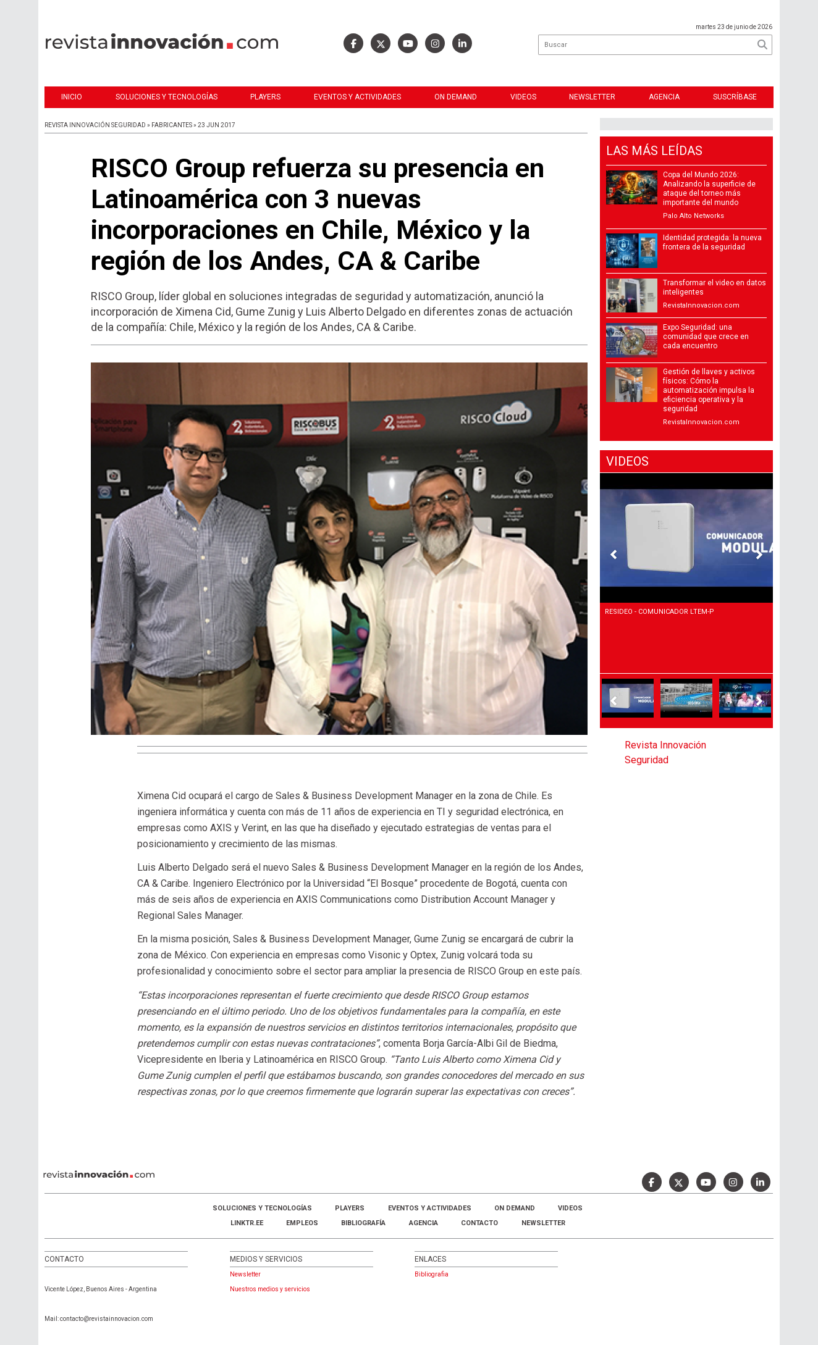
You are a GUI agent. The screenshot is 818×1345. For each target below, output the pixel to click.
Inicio (71, 97)
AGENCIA (423, 1223)
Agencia (664, 97)
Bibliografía (363, 1223)
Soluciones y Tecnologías (166, 97)
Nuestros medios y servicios (270, 1289)
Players (265, 97)
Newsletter (592, 97)
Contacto (479, 1223)
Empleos (302, 1223)
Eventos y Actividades (357, 97)
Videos (523, 97)
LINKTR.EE (246, 1223)
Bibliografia (432, 1274)
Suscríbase (735, 97)
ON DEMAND (455, 97)
